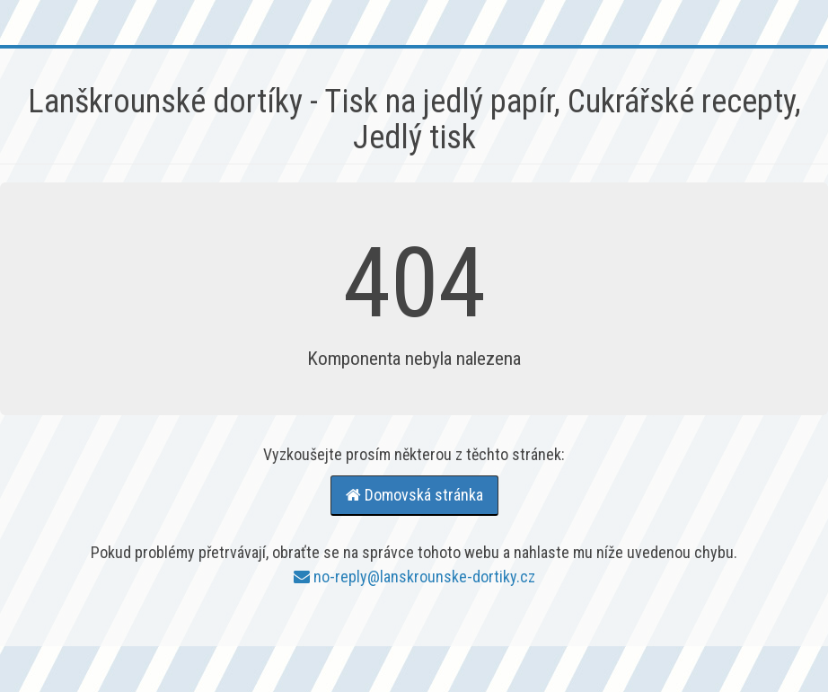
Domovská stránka (414, 494)
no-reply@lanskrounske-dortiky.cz (414, 576)
